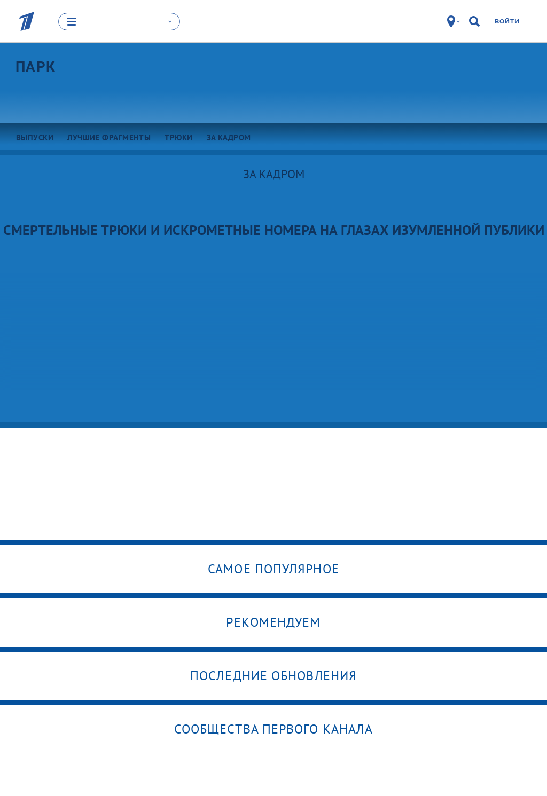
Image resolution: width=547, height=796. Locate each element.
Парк (35, 67)
